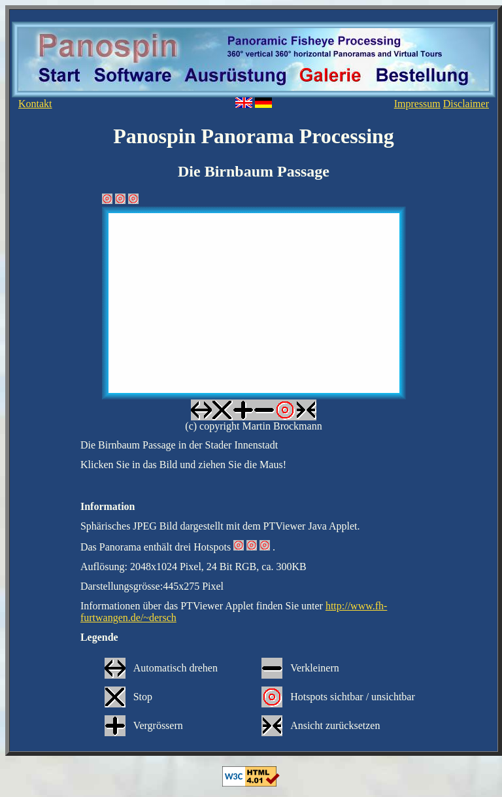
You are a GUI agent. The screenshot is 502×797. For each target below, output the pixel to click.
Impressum (417, 103)
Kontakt (35, 103)
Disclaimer (466, 103)
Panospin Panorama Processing (253, 136)
